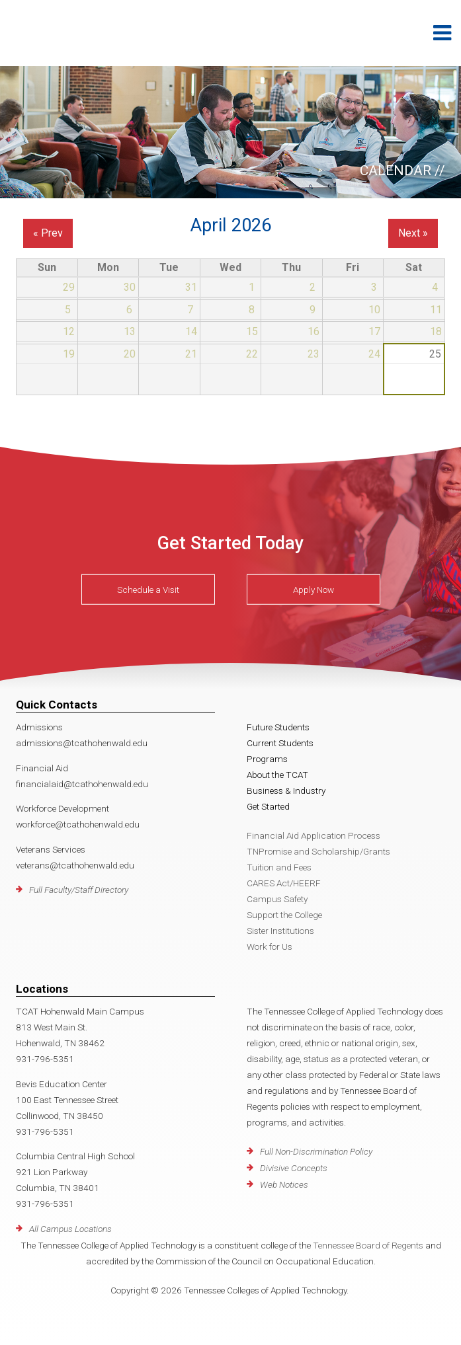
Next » (413, 233)
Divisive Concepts (293, 1168)
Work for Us (269, 946)
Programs (267, 758)
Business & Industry (286, 790)
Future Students (278, 727)
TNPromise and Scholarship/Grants (318, 851)
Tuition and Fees (279, 867)
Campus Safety (277, 899)
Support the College (284, 914)
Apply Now (313, 589)
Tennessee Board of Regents (368, 1245)
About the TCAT (277, 774)
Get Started (268, 806)
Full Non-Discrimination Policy (316, 1151)
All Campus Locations (70, 1228)
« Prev (48, 233)
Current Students (280, 743)
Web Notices (284, 1184)
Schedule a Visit (148, 589)
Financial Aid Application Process (313, 835)
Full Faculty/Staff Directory (78, 889)
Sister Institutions (280, 930)
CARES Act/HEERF (284, 883)
